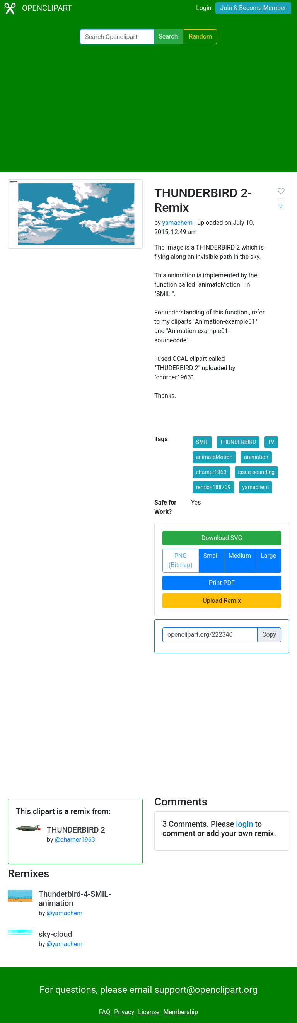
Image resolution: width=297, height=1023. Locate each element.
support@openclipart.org (205, 989)
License (148, 1012)
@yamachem (64, 913)
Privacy (124, 1012)
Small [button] (211, 555)
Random (200, 36)
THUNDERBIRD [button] (238, 442)
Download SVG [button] (221, 538)
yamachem (177, 222)
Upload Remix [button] (222, 600)
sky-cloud (55, 934)
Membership (181, 1012)
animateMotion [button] (214, 457)
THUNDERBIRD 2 (76, 829)
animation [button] (256, 457)
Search (168, 36)
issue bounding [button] (256, 472)
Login (203, 8)
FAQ (104, 1012)
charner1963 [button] (211, 472)
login (244, 824)
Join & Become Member (253, 8)
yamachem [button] (255, 487)
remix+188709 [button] (213, 487)
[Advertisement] (148, 108)
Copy (269, 634)
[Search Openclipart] (117, 36)
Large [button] (268, 555)
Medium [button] (240, 555)
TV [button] (271, 442)
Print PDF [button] (222, 582)
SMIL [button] (202, 442)
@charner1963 (75, 839)
